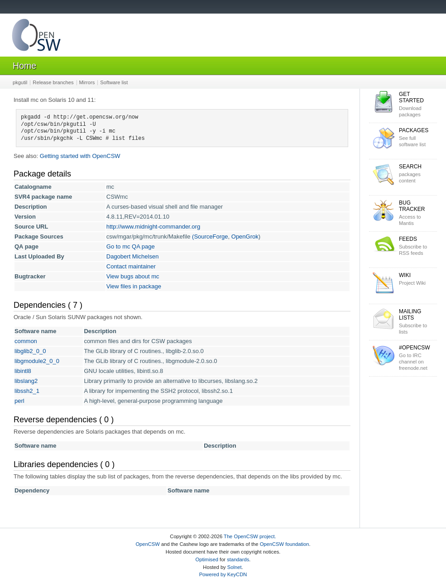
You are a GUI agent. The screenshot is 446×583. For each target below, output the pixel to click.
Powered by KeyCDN (223, 574)
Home (24, 66)
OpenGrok (245, 236)
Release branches (53, 82)
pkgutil (20, 82)
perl (19, 400)
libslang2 (26, 381)
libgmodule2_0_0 (36, 361)
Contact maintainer (131, 266)
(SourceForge (210, 236)
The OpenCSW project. (250, 536)
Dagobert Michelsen (132, 256)
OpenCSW (147, 544)
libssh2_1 (26, 390)
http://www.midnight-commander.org (153, 226)
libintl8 (22, 371)
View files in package (133, 286)
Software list (114, 82)
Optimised (207, 559)
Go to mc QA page (130, 246)
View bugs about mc (132, 276)
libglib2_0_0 (30, 351)
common (25, 341)
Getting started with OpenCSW (80, 156)
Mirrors (87, 82)
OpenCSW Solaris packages (36, 36)
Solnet (234, 567)
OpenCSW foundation (284, 544)
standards (238, 559)
